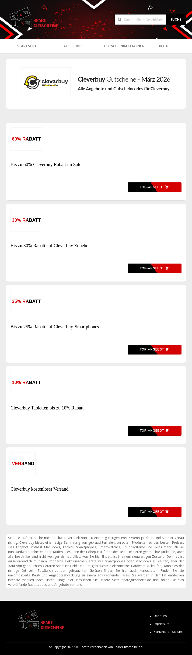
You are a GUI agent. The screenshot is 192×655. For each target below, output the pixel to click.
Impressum (161, 624)
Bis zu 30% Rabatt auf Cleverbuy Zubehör (50, 245)
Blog (163, 46)
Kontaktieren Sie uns (168, 632)
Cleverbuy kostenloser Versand (39, 489)
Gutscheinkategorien (120, 46)
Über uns (160, 616)
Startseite (27, 46)
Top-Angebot (154, 187)
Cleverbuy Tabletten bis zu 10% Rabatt (47, 407)
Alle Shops (73, 46)
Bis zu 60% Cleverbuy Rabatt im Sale (45, 164)
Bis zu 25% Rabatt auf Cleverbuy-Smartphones (54, 326)
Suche (176, 19)
